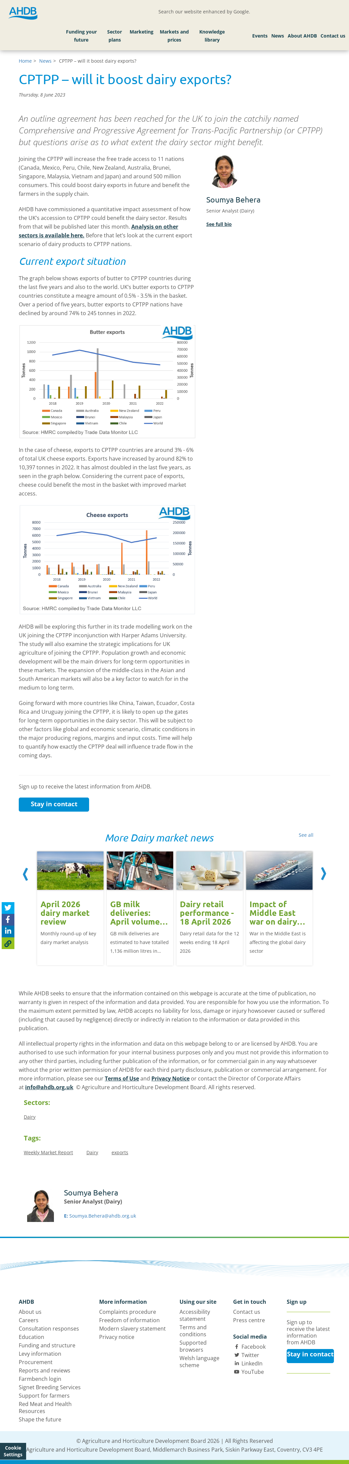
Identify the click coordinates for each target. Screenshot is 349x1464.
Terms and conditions (193, 1331)
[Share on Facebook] (8, 920)
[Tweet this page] (8, 908)
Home (25, 61)
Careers (29, 1320)
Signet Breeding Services (50, 1387)
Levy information (40, 1353)
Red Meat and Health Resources (45, 1407)
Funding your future (81, 35)
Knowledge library (212, 35)
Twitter (250, 1355)
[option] (70, 908)
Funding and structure (47, 1345)
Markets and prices (174, 35)
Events (260, 36)
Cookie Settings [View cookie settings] (13, 1451)
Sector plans (114, 35)
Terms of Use (122, 1078)
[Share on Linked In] (8, 931)
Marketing (141, 31)
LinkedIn (252, 1363)
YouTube (252, 1371)
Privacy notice (116, 1337)
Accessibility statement (195, 1315)
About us (30, 1311)
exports (120, 1152)
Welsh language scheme (199, 1361)
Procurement (36, 1362)
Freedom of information (129, 1320)
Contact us (333, 36)
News (277, 36)
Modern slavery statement (132, 1328)
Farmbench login (40, 1379)
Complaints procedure (127, 1311)
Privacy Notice (170, 1078)
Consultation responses (49, 1328)
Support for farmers (44, 1395)
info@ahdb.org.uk (49, 1087)
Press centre (249, 1320)
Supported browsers (193, 1346)
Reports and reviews (44, 1370)
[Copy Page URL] (8, 943)
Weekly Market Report (48, 1152)
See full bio (219, 224)
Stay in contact (54, 804)
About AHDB (302, 36)
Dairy (30, 1117)
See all (306, 835)
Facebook (253, 1346)
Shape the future (40, 1419)
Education (31, 1337)
